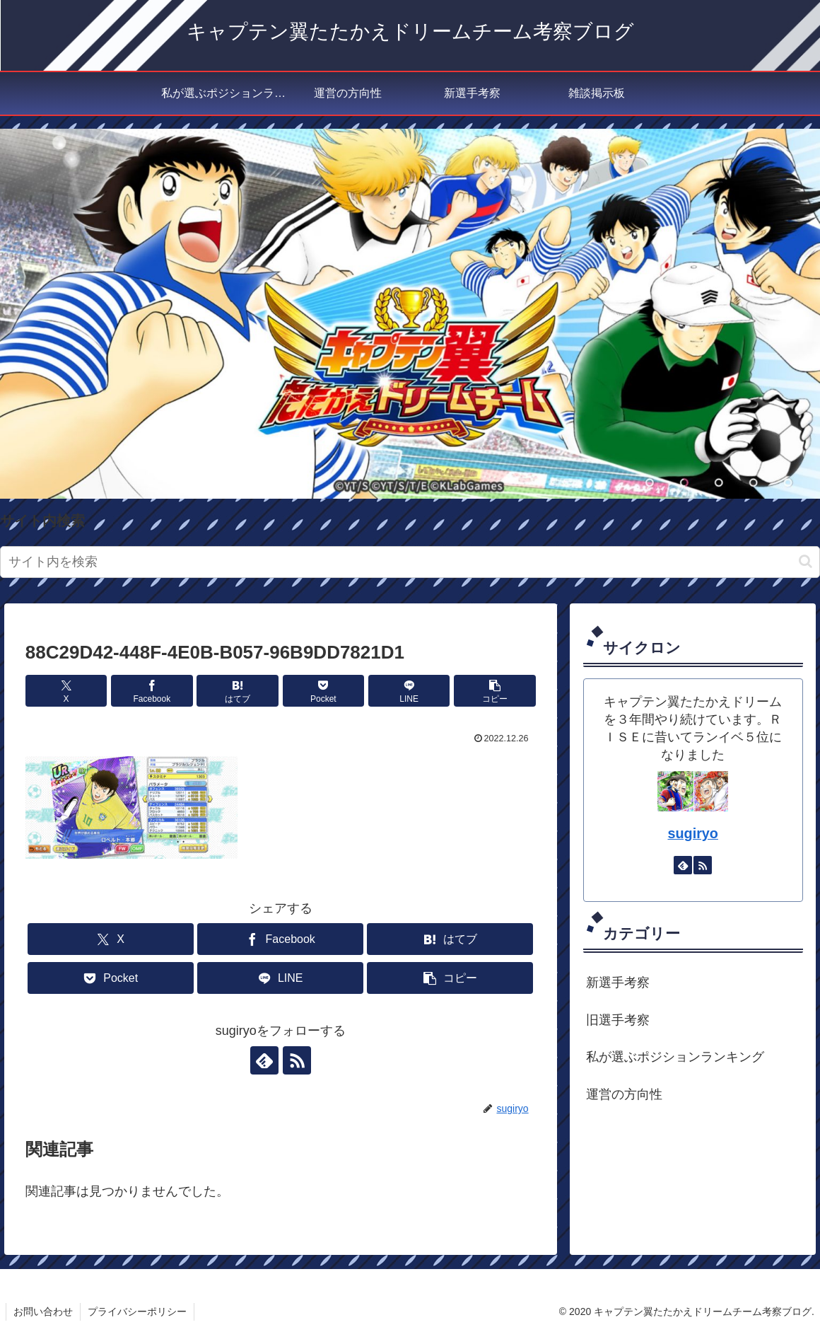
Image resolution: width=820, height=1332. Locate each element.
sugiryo (692, 833)
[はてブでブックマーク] (237, 691)
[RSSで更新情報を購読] (297, 1060)
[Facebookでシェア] (151, 691)
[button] (805, 561)
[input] (410, 562)
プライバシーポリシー (137, 1311)
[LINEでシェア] (409, 691)
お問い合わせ (43, 1311)
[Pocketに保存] (323, 691)
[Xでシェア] (66, 691)
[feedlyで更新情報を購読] (264, 1060)
